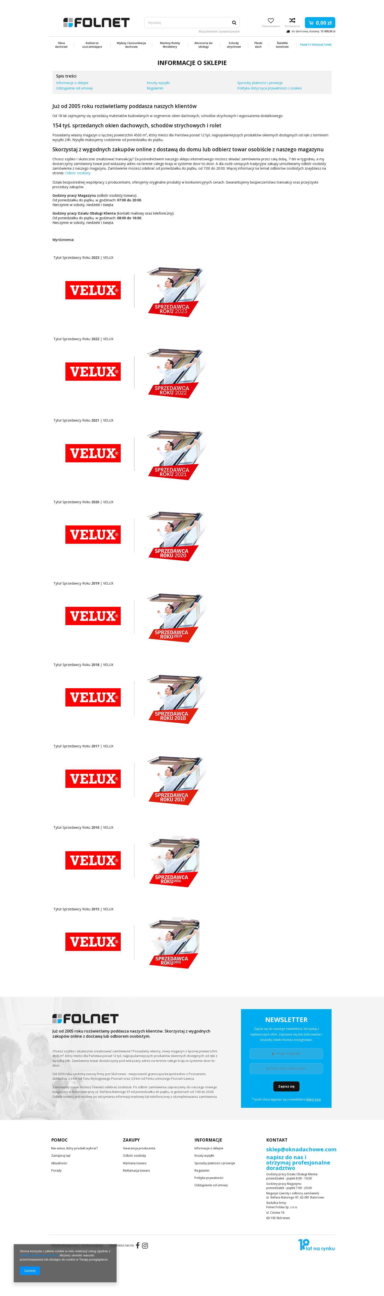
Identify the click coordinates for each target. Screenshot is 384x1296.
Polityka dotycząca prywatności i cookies (269, 88)
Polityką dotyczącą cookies (39, 1255)
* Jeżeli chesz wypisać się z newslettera (286, 1099)
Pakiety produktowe (316, 44)
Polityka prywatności (208, 1174)
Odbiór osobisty (77, 173)
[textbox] (192, 22)
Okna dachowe (61, 44)
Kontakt (277, 1140)
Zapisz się (286, 1086)
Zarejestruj (297, 5)
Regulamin (155, 88)
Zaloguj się (326, 5)
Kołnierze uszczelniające (92, 44)
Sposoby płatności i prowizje (260, 82)
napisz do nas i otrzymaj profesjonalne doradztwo (298, 1162)
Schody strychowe (234, 44)
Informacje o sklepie (72, 82)
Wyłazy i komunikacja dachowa (131, 44)
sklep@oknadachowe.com (301, 1149)
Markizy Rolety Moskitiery (170, 44)
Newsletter (286, 1030)
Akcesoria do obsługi (203, 44)
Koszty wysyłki (158, 82)
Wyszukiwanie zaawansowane (219, 31)
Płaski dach (258, 44)
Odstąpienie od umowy (74, 88)
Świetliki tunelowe (282, 44)
